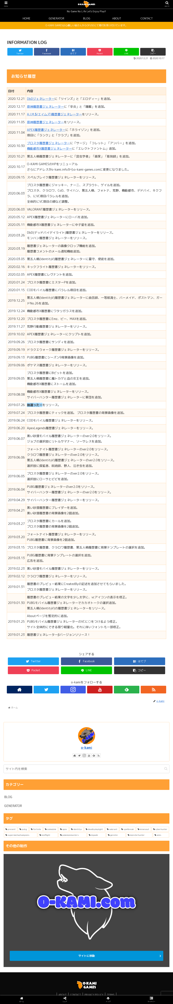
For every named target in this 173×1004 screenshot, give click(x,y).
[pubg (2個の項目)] (23, 829)
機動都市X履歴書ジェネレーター (49, 148)
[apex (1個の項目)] (64, 829)
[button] (166, 769)
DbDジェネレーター (40, 99)
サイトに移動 (86, 956)
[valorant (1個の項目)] (112, 829)
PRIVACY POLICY (94, 994)
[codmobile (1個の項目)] (50, 829)
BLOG (8, 797)
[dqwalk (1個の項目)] (96, 835)
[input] (86, 769)
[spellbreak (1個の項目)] (127, 829)
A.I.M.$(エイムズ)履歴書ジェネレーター (54, 114)
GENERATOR (13, 806)
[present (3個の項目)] (10, 829)
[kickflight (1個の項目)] (48, 835)
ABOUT (63, 994)
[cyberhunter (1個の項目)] (160, 829)
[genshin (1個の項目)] (116, 835)
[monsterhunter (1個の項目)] (139, 835)
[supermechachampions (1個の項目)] (20, 835)
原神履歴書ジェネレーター (45, 106)
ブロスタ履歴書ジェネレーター (48, 143)
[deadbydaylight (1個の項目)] (94, 829)
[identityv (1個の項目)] (77, 829)
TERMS (110, 994)
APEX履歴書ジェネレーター (46, 130)
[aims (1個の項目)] (161, 835)
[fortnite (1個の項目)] (36, 829)
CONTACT (75, 994)
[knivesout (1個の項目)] (143, 829)
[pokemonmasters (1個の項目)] (73, 835)
